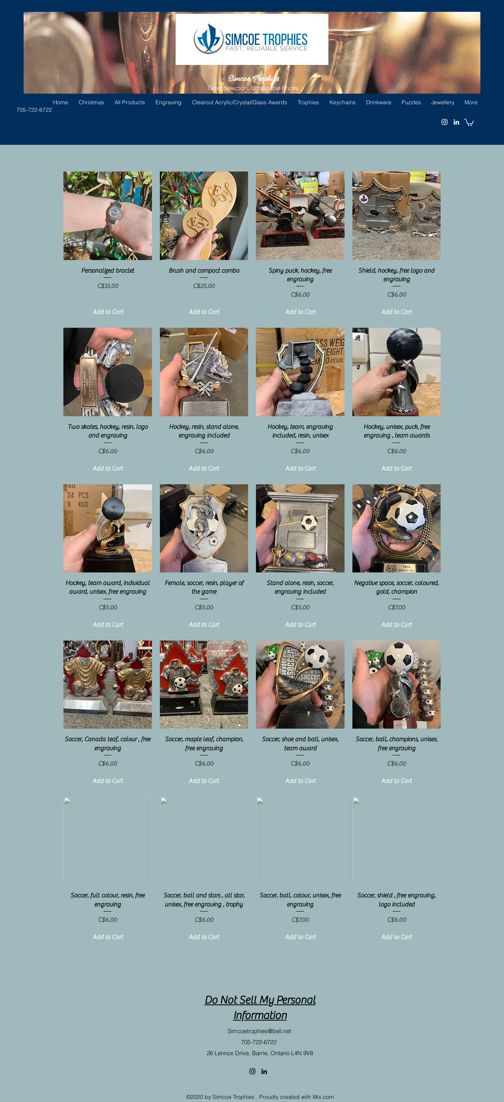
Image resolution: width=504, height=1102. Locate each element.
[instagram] (252, 1071)
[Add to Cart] (107, 312)
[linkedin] (264, 1071)
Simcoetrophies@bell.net (259, 1031)
